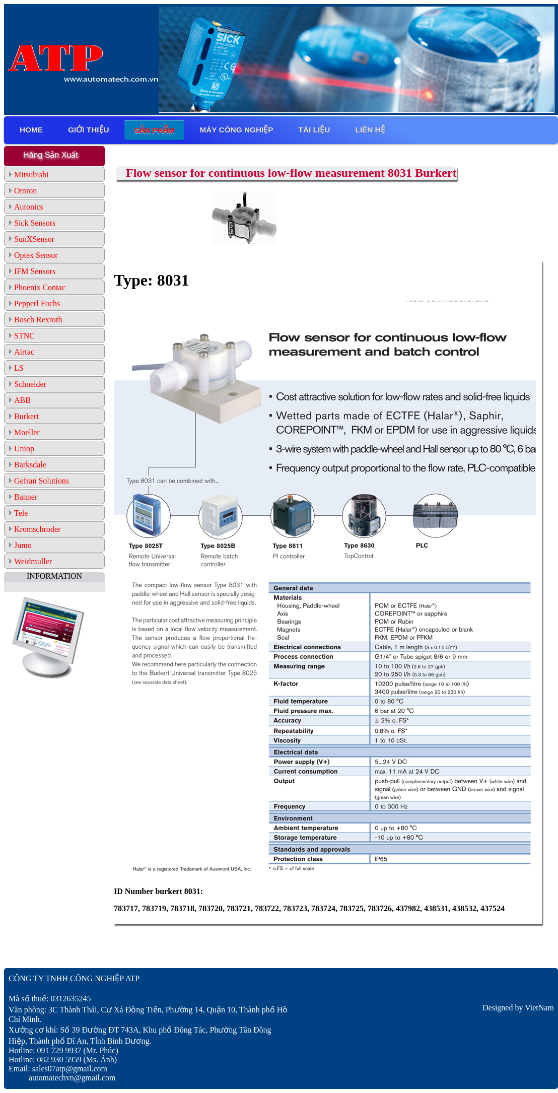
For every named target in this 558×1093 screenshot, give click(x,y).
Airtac (24, 352)
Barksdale (30, 464)
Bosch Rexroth (38, 319)
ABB (22, 400)
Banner (25, 497)
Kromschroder (37, 529)
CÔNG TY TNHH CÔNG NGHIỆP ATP (74, 978)
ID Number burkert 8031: (158, 891)
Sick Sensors (34, 223)
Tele (21, 513)
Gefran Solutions (41, 480)
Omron (25, 190)
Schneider (30, 384)
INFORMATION (54, 576)
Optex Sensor (36, 255)
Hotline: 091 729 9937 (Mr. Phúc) (63, 1050)
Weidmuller (33, 561)
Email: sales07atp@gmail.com (58, 1068)
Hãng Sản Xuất (50, 155)
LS (19, 368)
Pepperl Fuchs (37, 303)
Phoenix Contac (39, 287)
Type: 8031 (151, 280)
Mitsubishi (31, 174)
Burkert (26, 416)
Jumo (23, 545)
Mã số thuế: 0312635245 (50, 998)
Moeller (27, 432)
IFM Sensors (34, 271)
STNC (24, 335)
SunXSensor (34, 239)
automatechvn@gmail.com (62, 1077)
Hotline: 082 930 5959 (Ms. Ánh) (63, 1059)
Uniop (24, 448)
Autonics (28, 206)
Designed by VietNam (518, 1007)
